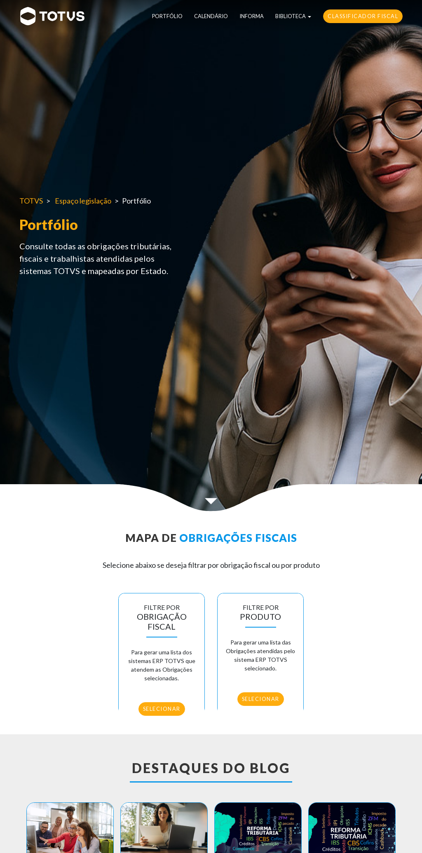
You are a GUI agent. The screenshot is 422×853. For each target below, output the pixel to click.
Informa (251, 16)
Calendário (211, 16)
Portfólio (167, 16)
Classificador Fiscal (363, 16)
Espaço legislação (83, 200)
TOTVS (31, 200)
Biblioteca (290, 16)
